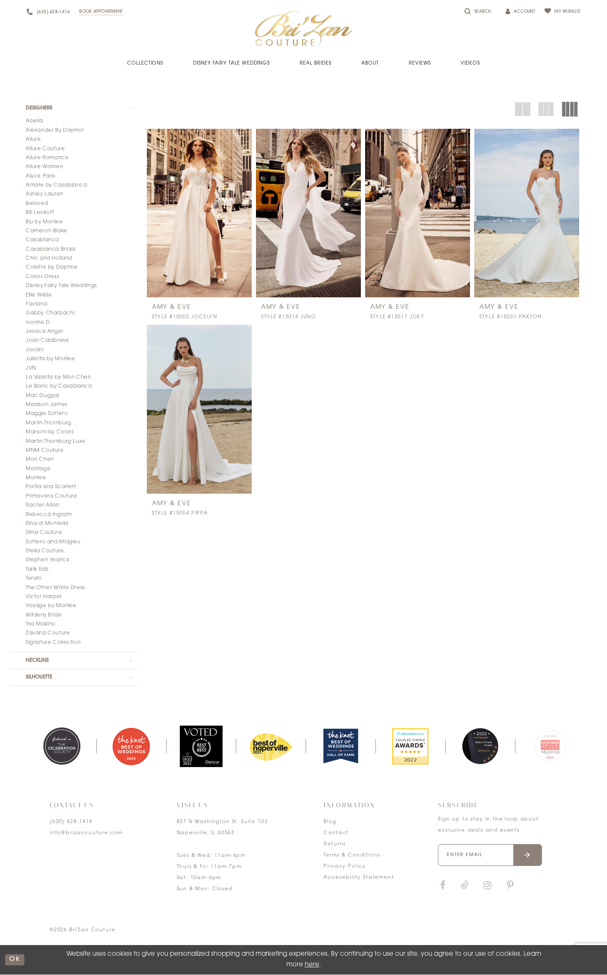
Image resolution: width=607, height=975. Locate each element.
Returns (335, 844)
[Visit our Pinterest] (510, 886)
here (312, 965)
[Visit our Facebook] (442, 886)
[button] (74, 108)
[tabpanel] (61, 746)
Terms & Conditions (352, 855)
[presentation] (199, 213)
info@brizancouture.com (86, 833)
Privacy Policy (345, 867)
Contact (336, 833)
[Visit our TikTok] (465, 886)
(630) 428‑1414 (71, 822)
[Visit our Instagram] (487, 886)
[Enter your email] (490, 855)
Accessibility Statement (359, 878)
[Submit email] (528, 855)
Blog (330, 822)
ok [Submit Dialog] (15, 960)
